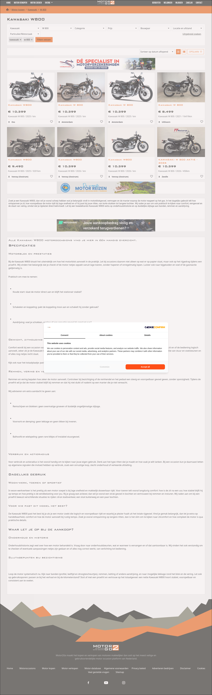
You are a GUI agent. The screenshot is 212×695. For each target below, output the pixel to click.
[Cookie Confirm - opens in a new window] (155, 327)
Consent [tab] (64, 335)
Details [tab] (147, 335)
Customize (105, 367)
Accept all (145, 367)
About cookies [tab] (106, 335)
